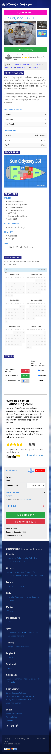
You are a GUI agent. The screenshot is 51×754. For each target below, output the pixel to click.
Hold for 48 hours (25, 521)
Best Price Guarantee (15, 703)
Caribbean (11, 675)
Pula (19, 558)
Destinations (13, 548)
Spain (9, 628)
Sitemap (9, 720)
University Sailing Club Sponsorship (20, 696)
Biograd (10, 561)
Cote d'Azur (19, 586)
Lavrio (17, 572)
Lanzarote (11, 636)
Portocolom (33, 632)
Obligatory (25, 370)
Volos (41, 575)
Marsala (10, 597)
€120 (42, 370)
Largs (9, 668)
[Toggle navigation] (45, 4)
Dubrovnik (11, 558)
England (10, 653)
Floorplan (36, 64)
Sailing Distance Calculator (16, 693)
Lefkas (18, 575)
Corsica (10, 586)
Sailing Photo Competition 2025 (18, 699)
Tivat (9, 622)
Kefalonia (11, 575)
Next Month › (41, 270)
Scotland (11, 664)
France (9, 582)
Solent (10, 657)
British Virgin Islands (31, 679)
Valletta (10, 611)
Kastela (25, 558)
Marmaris (25, 646)
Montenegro (13, 618)
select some (25, 499)
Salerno (27, 597)
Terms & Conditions (14, 713)
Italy (8, 593)
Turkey (10, 642)
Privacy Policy (11, 717)
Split (31, 558)
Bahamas (18, 679)
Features (10, 67)
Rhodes (28, 572)
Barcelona (11, 632)
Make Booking (25, 514)
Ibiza (19, 632)
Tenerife (20, 636)
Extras (34, 67)
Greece (10, 568)
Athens (10, 572)
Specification (22, 64)
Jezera (17, 561)
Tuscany (10, 600)
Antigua (10, 679)
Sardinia (35, 597)
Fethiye (10, 646)
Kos (22, 572)
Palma (24, 632)
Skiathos (34, 575)
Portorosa (19, 597)
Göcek (17, 646)
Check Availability (25, 49)
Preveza (26, 575)
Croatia (10, 554)
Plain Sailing (12, 688)
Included (25, 376)
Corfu (35, 572)
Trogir (36, 558)
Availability (22, 67)
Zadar (23, 561)
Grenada (11, 682)
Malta (9, 607)
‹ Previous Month (8, 270)
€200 (41, 380)
